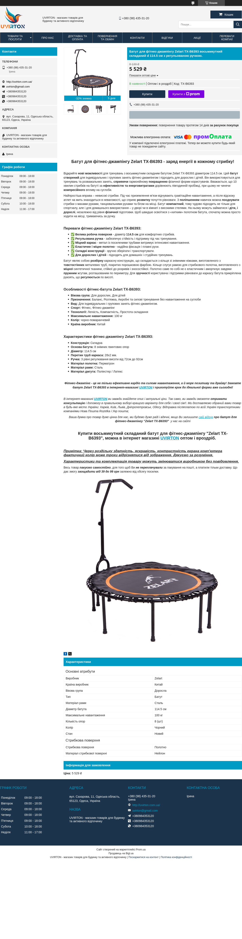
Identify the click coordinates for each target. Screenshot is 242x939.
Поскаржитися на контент (143, 857)
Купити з (186, 94)
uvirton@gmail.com (18, 86)
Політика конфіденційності (176, 857)
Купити (147, 94)
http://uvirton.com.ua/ (19, 81)
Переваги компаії (227, 38)
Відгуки (167, 37)
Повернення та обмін (107, 38)
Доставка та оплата (77, 38)
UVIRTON (146, 387)
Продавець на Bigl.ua (121, 853)
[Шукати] (238, 24)
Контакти (137, 37)
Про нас (48, 37)
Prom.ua (141, 849)
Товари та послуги (15, 38)
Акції (196, 37)
